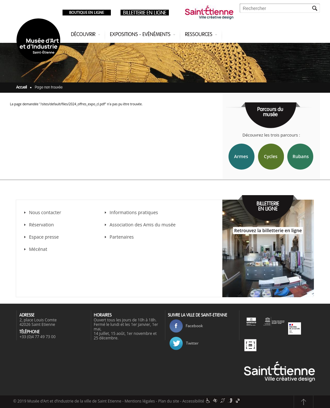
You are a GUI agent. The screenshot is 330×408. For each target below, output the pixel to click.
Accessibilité (193, 401)
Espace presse (44, 237)
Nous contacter (45, 212)
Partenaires (122, 237)
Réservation (41, 225)
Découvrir (83, 34)
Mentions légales (140, 401)
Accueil (21, 88)
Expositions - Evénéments (140, 34)
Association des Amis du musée (143, 225)
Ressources (198, 34)
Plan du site (168, 401)
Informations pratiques (134, 212)
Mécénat (38, 249)
